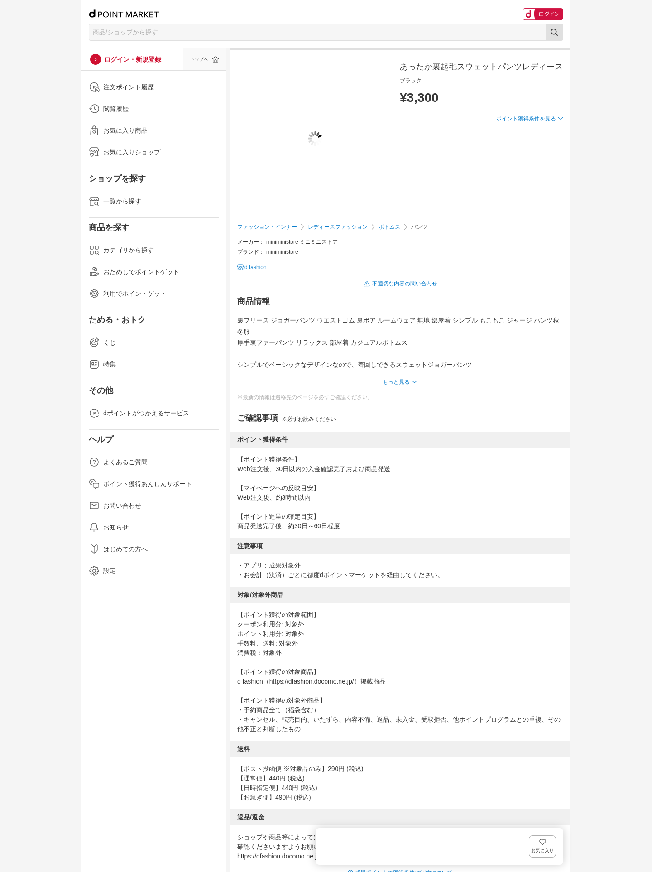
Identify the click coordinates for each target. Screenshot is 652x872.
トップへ (199, 59)
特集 (102, 364)
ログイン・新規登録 (132, 59)
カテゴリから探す (121, 250)
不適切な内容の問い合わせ (404, 283)
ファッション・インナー (267, 227)
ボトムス (389, 227)
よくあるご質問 (118, 462)
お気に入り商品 (118, 130)
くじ (102, 342)
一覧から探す (115, 201)
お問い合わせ (115, 505)
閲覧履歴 (109, 108)
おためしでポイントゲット (134, 271)
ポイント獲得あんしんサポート (140, 483)
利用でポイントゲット (128, 293)
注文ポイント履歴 (121, 87)
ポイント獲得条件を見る (526, 152)
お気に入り (549, 133)
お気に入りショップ (124, 152)
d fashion (255, 267)
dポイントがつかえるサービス (139, 413)
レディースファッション (338, 227)
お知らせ (109, 527)
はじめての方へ (118, 549)
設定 (102, 570)
